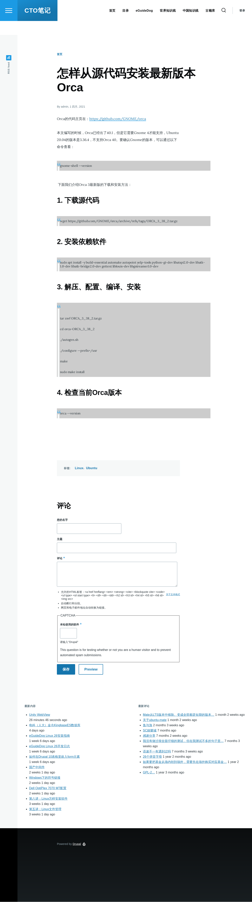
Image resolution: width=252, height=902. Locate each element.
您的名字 (62, 520)
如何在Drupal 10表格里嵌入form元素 (54, 756)
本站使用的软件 (69, 624)
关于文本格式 (173, 594)
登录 (242, 24)
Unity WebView (39, 715)
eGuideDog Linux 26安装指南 (49, 736)
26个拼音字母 (152, 756)
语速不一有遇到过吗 (157, 751)
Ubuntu (91, 468)
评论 (59, 558)
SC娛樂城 (149, 730)
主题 (59, 539)
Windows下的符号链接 (44, 777)
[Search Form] (223, 24)
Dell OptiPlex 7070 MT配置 (47, 788)
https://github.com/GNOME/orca (117, 119)
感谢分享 (149, 736)
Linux (79, 468)
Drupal (77, 844)
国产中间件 (37, 767)
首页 (59, 54)
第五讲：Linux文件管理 (45, 809)
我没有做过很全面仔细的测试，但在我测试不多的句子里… (183, 741)
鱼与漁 (147, 725)
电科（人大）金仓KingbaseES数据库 (54, 725)
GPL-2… (149, 772)
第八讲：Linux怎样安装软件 (48, 798)
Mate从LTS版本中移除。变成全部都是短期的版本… (178, 715)
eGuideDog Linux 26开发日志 (49, 746)
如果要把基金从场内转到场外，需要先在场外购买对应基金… (185, 762)
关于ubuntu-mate (155, 720)
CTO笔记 (37, 24)
